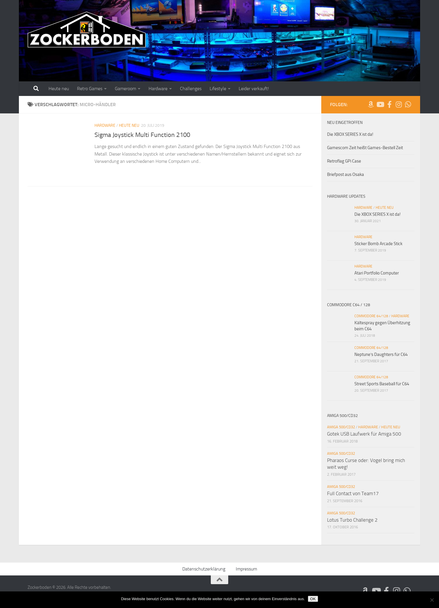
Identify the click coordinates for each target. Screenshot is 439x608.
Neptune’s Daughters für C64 (381, 354)
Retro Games (89, 88)
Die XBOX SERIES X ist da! (350, 134)
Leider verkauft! (254, 88)
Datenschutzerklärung (203, 569)
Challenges (190, 88)
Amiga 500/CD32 (341, 427)
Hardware (158, 88)
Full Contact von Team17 (353, 493)
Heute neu (59, 88)
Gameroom (125, 88)
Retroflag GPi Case (344, 161)
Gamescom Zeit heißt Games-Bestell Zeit (365, 147)
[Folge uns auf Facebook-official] (389, 104)
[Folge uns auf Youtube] (379, 104)
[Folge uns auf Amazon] (370, 104)
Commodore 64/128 (371, 316)
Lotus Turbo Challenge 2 (352, 520)
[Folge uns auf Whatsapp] (407, 104)
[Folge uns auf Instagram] (398, 104)
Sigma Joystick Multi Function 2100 (142, 135)
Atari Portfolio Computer (376, 273)
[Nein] (432, 600)
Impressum (246, 569)
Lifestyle (218, 88)
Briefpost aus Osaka (345, 174)
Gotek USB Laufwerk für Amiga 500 (364, 434)
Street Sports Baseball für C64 (381, 383)
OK (313, 599)
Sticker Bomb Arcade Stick (378, 243)
